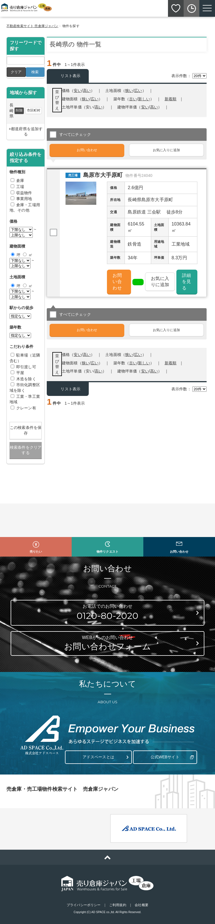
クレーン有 (26, 408)
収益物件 (24, 193)
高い (154, 107)
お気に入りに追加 (166, 150)
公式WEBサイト (165, 757)
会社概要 (141, 905)
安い (145, 107)
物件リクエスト (107, 551)
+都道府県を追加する (26, 132)
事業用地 (24, 198)
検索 (35, 72)
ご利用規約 (117, 905)
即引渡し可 (26, 367)
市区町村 (33, 110)
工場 (20, 186)
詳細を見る (186, 281)
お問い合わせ (87, 150)
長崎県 (11, 110)
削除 (19, 110)
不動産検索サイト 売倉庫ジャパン (32, 26)
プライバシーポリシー (84, 905)
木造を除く (26, 379)
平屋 (20, 372)
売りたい (36, 551)
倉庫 (20, 180)
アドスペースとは (98, 757)
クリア (16, 72)
